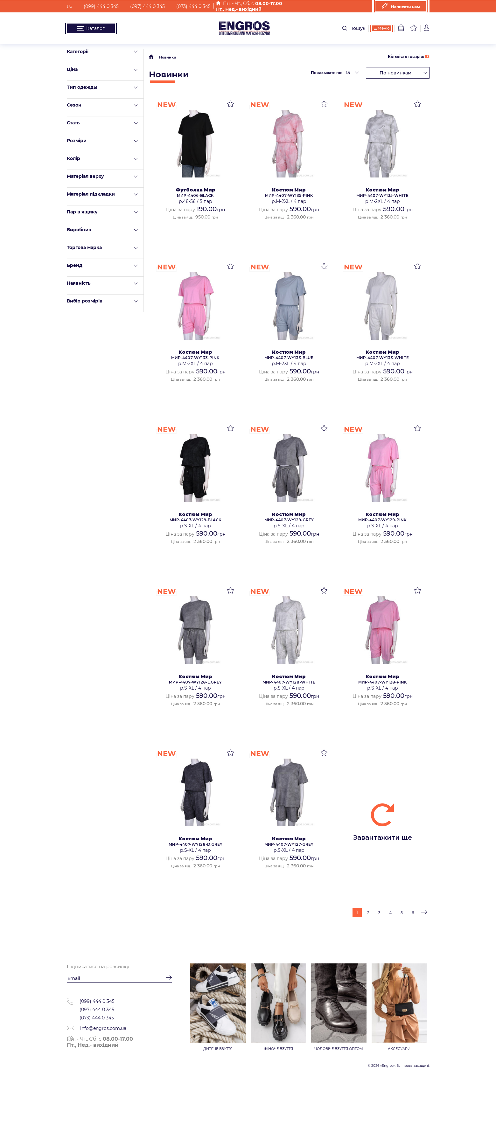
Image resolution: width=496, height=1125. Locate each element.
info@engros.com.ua (96, 1028)
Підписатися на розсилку (98, 966)
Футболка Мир (195, 190)
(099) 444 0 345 (98, 6)
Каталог (91, 28)
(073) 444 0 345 (190, 6)
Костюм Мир (289, 190)
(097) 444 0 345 (144, 6)
